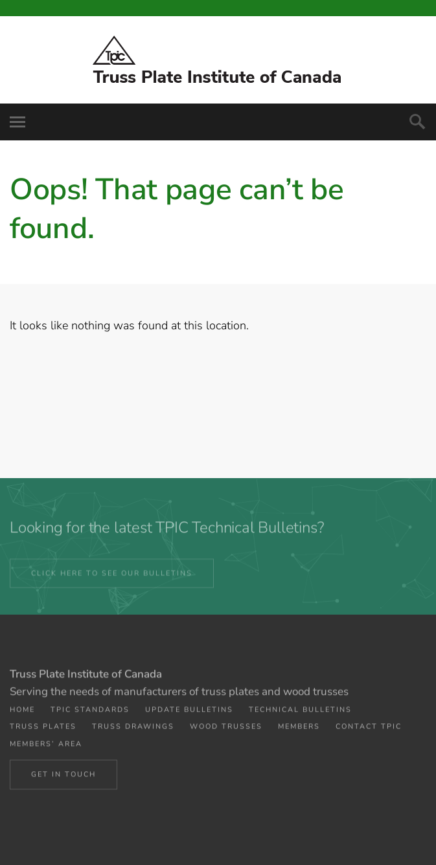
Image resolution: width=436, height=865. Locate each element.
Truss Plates (43, 731)
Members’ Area (46, 747)
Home (22, 714)
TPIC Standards (90, 714)
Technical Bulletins (300, 714)
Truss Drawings (133, 731)
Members (299, 731)
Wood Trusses (226, 731)
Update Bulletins (189, 714)
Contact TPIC (369, 731)
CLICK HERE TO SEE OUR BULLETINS (111, 577)
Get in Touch (63, 777)
